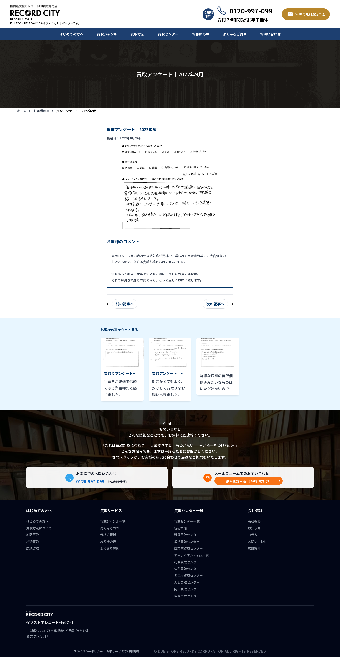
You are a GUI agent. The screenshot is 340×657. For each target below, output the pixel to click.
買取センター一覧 (187, 521)
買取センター (168, 34)
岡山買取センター (187, 589)
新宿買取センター (187, 534)
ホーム (22, 111)
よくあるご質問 (235, 34)
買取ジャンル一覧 (112, 521)
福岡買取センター (187, 596)
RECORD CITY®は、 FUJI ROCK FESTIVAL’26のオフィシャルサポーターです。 (45, 21)
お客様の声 (200, 34)
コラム (252, 534)
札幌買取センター (187, 562)
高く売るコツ (109, 528)
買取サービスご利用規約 (122, 651)
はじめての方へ (71, 34)
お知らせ (254, 528)
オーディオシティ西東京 (191, 555)
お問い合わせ (270, 34)
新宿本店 (180, 528)
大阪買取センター (187, 582)
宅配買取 (32, 534)
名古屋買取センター (188, 575)
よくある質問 (109, 548)
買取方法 (137, 34)
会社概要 (254, 521)
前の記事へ (125, 303)
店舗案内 (254, 548)
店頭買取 (32, 548)
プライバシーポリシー (88, 651)
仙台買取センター (187, 568)
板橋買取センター (187, 541)
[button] (248, 481)
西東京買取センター (188, 548)
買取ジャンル (107, 34)
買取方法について (39, 528)
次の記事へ (215, 303)
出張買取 (32, 541)
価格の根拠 (108, 534)
